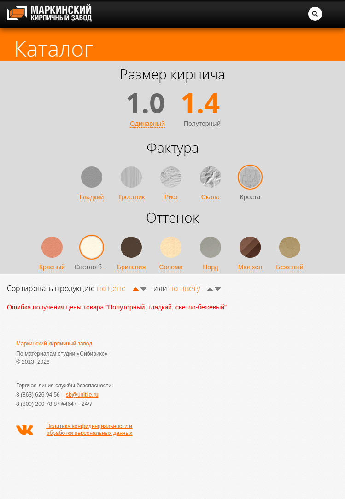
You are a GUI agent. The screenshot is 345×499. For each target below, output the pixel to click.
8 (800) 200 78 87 (38, 404)
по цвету (195, 288)
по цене (121, 288)
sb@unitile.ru (82, 395)
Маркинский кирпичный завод (54, 343)
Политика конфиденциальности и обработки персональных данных (89, 429)
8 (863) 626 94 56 (38, 395)
